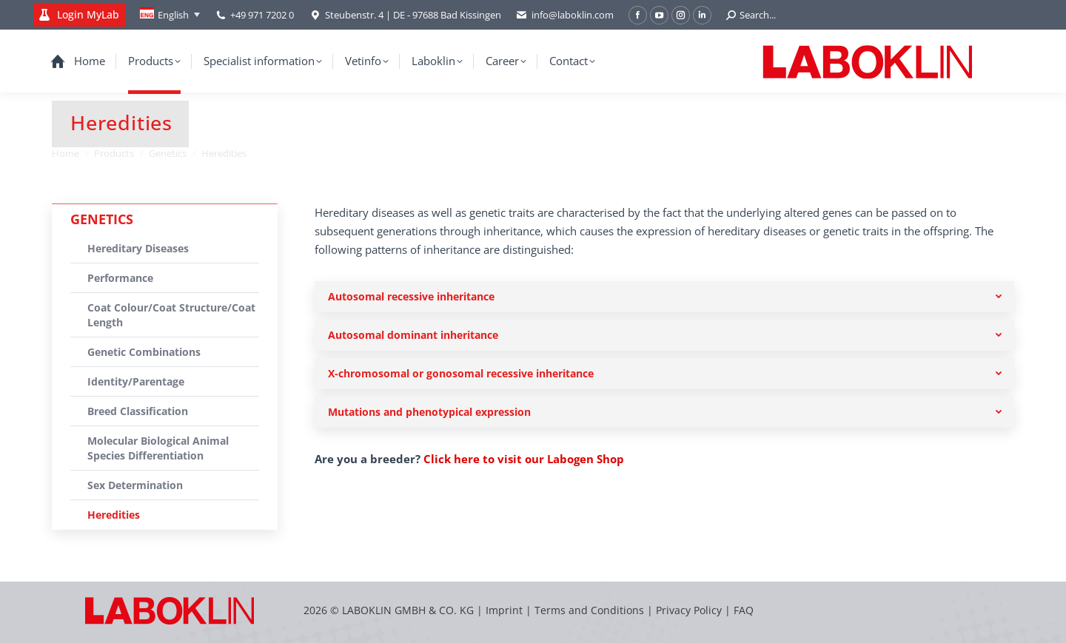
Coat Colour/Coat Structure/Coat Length (171, 314)
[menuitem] (170, 14)
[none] (170, 14)
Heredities (113, 515)
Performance (120, 278)
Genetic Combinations (144, 352)
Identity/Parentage (135, 381)
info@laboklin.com (565, 15)
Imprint (504, 610)
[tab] (664, 296)
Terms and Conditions (590, 610)
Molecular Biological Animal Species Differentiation (158, 448)
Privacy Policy (689, 610)
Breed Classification (137, 411)
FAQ (744, 610)
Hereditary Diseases (138, 248)
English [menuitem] (173, 14)
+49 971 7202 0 (262, 14)
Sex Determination (135, 485)
